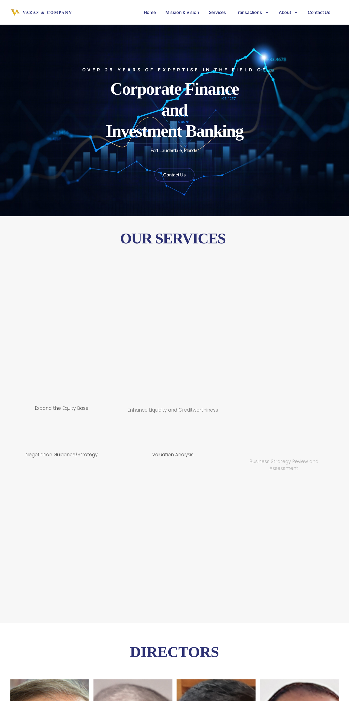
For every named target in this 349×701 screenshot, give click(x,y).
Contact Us (319, 12)
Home (150, 12)
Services (217, 12)
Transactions (252, 12)
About (288, 12)
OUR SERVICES (172, 238)
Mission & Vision (182, 12)
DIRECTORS (174, 657)
